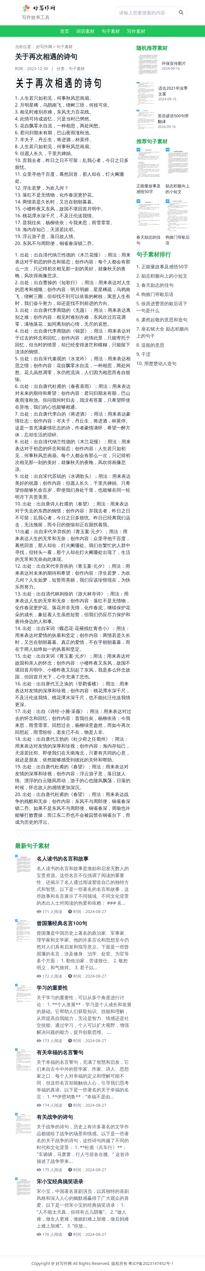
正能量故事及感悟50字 (164, 266)
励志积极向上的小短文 (164, 276)
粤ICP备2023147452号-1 (151, 1263)
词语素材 (85, 31)
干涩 (146, 354)
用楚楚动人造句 (160, 363)
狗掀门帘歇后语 (157, 294)
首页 (64, 31)
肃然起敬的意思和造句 (164, 319)
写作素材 (136, 31)
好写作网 (44, 46)
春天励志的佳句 (157, 285)
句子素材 (110, 31)
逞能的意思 (152, 345)
